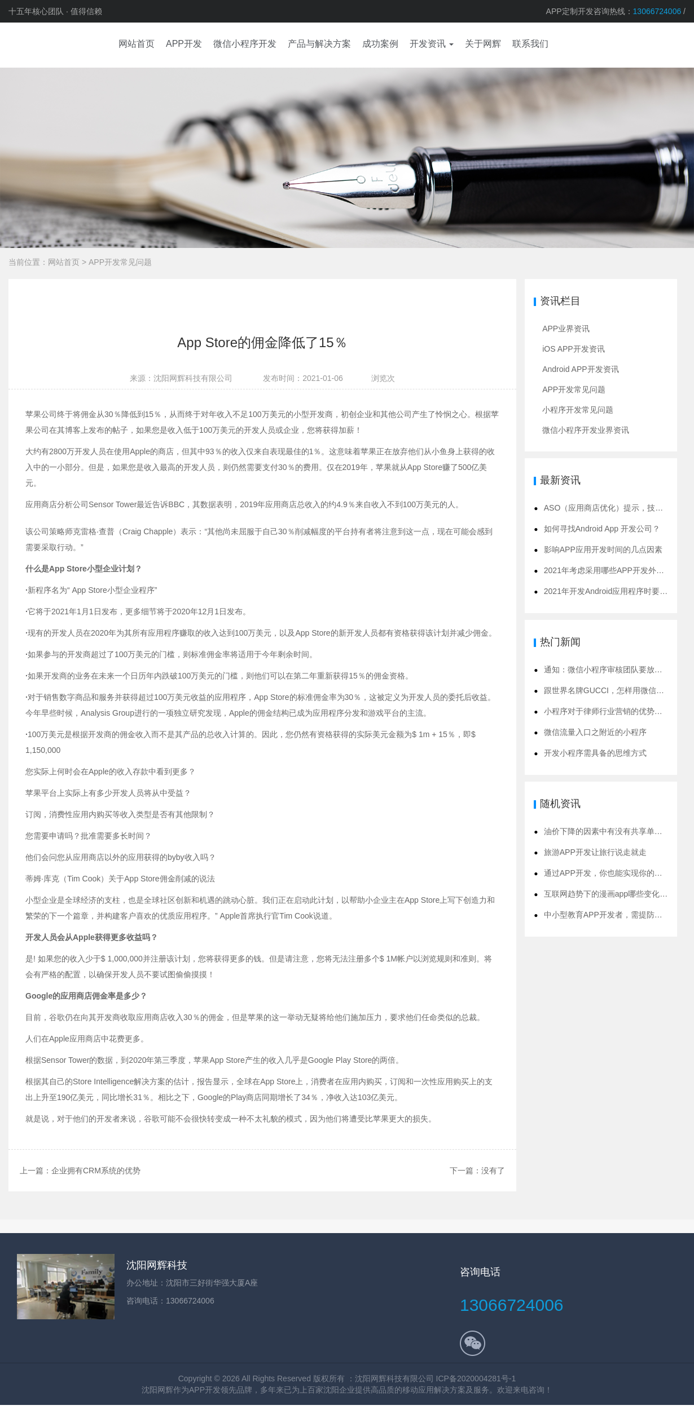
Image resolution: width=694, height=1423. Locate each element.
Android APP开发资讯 (580, 369)
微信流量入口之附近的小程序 (595, 732)
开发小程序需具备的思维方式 (595, 752)
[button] (432, 45)
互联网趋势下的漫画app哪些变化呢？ (609, 893)
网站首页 (64, 262)
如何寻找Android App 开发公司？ (602, 528)
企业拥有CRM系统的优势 (95, 1171)
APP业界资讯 (566, 328)
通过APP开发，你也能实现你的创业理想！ (619, 872)
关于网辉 (483, 43)
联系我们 (530, 43)
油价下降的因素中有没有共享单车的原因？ (619, 831)
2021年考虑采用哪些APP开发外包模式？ (616, 570)
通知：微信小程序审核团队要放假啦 (607, 669)
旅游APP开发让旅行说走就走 (595, 852)
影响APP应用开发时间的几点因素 (603, 549)
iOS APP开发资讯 (573, 348)
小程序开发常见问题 (577, 409)
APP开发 (205, 1389)
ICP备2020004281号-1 (476, 1378)
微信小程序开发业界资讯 (585, 430)
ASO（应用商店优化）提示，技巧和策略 (615, 507)
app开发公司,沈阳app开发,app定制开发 (42, 45)
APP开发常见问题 (120, 262)
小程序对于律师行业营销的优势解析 (607, 711)
